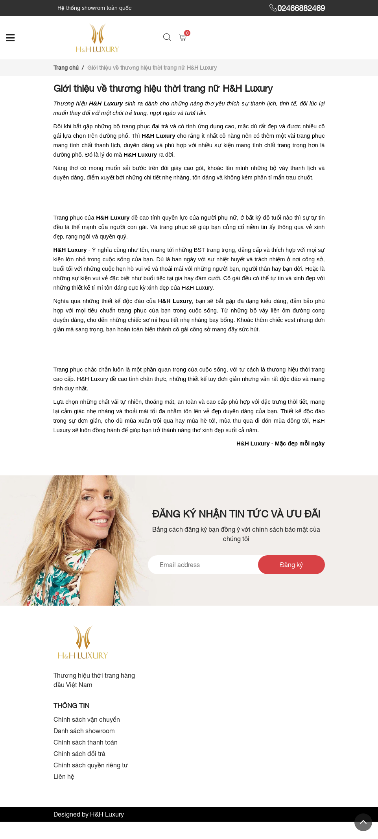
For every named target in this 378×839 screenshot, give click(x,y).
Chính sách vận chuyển (86, 719)
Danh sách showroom (84, 730)
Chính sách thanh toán (85, 742)
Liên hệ (63, 776)
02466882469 (297, 8)
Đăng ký (291, 564)
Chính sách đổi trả (79, 753)
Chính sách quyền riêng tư (90, 765)
